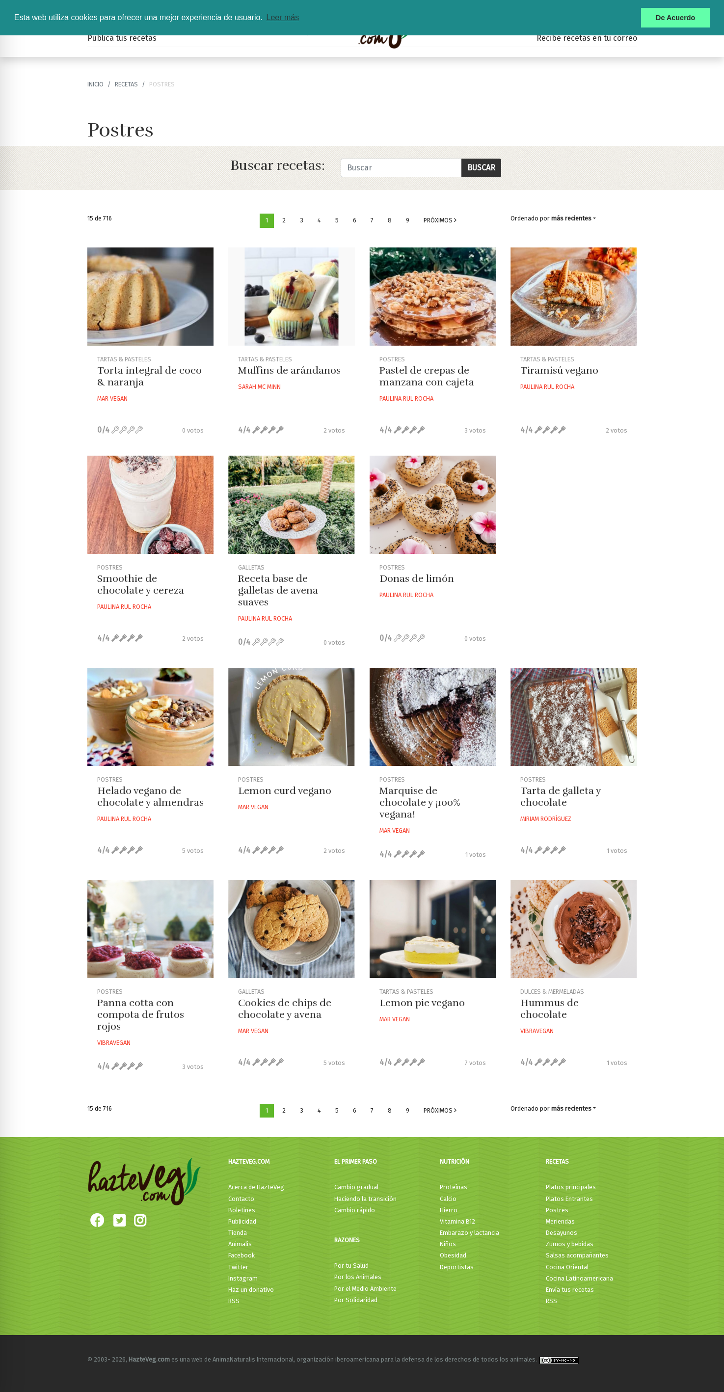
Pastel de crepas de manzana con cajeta (426, 376)
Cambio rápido (354, 1210)
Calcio (448, 1198)
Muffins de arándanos (289, 370)
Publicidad (242, 1221)
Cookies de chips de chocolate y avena (284, 1009)
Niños (448, 1244)
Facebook (241, 1255)
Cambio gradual (356, 1187)
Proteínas (453, 1187)
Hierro (448, 1210)
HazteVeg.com (248, 1161)
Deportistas (457, 1267)
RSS (234, 1301)
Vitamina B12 (457, 1221)
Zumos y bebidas (569, 1244)
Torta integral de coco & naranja (149, 376)
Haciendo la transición (365, 1198)
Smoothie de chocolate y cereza (140, 585)
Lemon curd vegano (284, 791)
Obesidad (453, 1255)
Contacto (241, 1198)
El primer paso (355, 1161)
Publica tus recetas (122, 38)
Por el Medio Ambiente (365, 1288)
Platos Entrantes (569, 1198)
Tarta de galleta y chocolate (560, 797)
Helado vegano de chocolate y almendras (150, 797)
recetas (126, 84)
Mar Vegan (112, 398)
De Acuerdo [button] (675, 18)
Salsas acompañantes (577, 1255)
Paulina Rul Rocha (406, 398)
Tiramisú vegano (559, 370)
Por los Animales (357, 1277)
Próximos (440, 220)
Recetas (557, 1161)
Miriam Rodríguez (545, 818)
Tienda (237, 1232)
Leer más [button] (282, 17)
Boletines (241, 1210)
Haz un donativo (251, 1289)
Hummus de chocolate (549, 1009)
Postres (557, 1210)
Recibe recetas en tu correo (586, 38)
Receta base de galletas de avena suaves (278, 590)
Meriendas (560, 1221)
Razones (347, 1240)
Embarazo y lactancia (469, 1232)
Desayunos (561, 1232)
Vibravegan (114, 1042)
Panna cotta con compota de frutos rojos (140, 1015)
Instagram (243, 1278)
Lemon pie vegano (422, 1003)
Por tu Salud (351, 1265)
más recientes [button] (571, 218)
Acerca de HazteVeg (256, 1187)
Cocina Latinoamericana (579, 1278)
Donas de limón (416, 579)
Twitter (238, 1267)
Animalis (240, 1244)
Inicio (95, 84)
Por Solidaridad (355, 1300)
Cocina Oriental (567, 1267)
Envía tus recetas (570, 1289)
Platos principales (571, 1187)
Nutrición (454, 1161)
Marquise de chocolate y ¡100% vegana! (419, 802)
